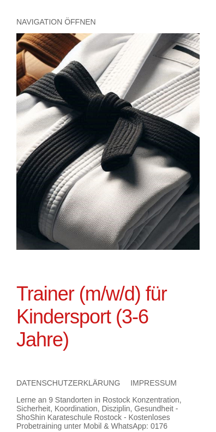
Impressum (153, 383)
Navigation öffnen (56, 21)
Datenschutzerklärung (68, 383)
